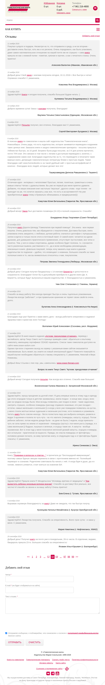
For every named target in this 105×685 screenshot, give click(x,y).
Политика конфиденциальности (85, 660)
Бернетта (67, 271)
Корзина (61, 3)
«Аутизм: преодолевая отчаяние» (61, 336)
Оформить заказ (63, 13)
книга (87, 52)
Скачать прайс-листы (61, 660)
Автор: (8, 575)
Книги (24, 94)
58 (52, 557)
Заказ (24, 211)
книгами (42, 108)
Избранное (49, 3)
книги (20, 141)
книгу (20, 227)
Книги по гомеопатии (15, 660)
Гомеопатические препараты (38, 660)
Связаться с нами (79, 10)
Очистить (34, 642)
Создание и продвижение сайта (49, 669)
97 (65, 557)
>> (77, 557)
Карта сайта (61, 663)
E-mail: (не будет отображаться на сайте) (22, 585)
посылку (44, 379)
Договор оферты (46, 663)
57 (48, 557)
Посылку (26, 125)
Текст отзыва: (11, 596)
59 (56, 557)
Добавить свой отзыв (91, 36)
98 (69, 557)
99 (73, 557)
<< (28, 557)
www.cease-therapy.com (68, 363)
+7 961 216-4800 (80, 6)
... (44, 557)
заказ (29, 75)
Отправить (14, 642)
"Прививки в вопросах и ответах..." (29, 455)
